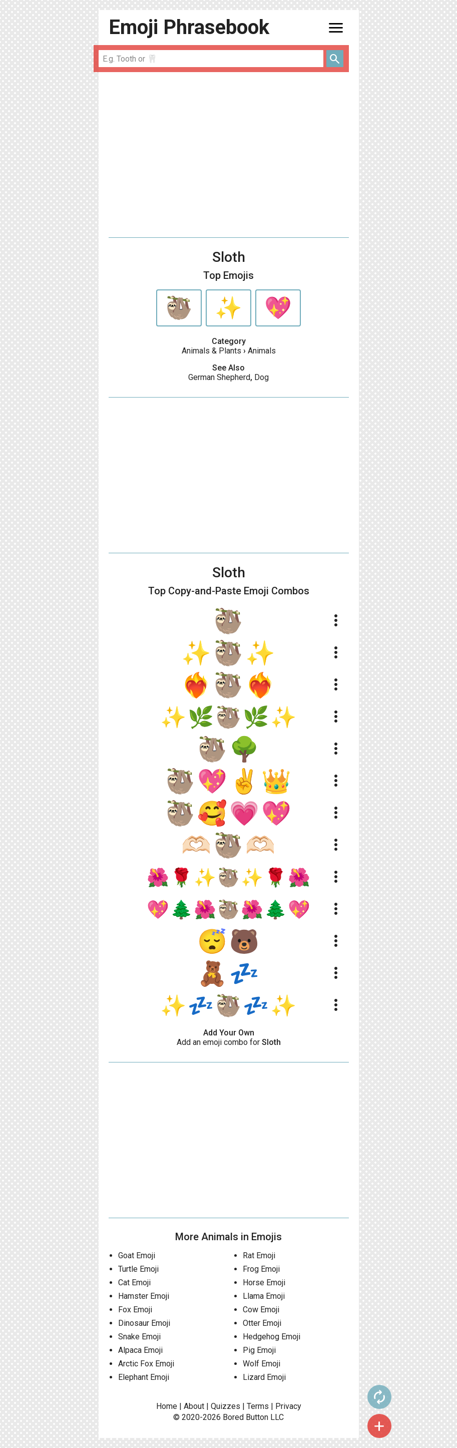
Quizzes (225, 1406)
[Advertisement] (229, 155)
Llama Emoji (264, 1296)
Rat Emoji (259, 1255)
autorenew (379, 1396)
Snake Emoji (139, 1336)
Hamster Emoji (143, 1296)
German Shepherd (219, 377)
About (194, 1406)
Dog (261, 377)
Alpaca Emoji (140, 1350)
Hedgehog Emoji (271, 1336)
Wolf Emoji (261, 1363)
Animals (262, 350)
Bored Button (245, 1417)
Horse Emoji (264, 1282)
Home (166, 1406)
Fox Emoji (135, 1309)
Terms (258, 1406)
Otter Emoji (262, 1323)
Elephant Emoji (143, 1377)
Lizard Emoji (264, 1377)
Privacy (288, 1406)
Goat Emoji (136, 1255)
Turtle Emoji (138, 1269)
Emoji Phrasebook (189, 27)
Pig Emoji (259, 1350)
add (379, 1425)
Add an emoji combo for (229, 1042)
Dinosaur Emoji (144, 1323)
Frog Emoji (261, 1269)
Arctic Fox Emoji (146, 1363)
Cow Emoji (261, 1309)
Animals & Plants (211, 350)
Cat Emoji (134, 1282)
